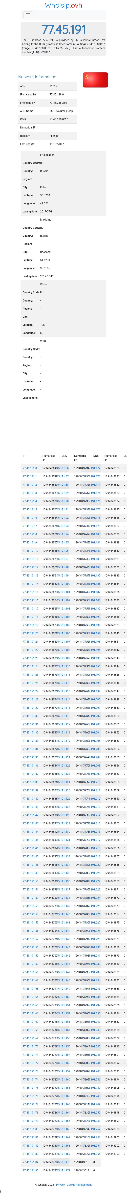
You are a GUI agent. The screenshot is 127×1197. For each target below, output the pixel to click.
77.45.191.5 (30, 509)
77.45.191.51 (30, 889)
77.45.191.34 (30, 749)
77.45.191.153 (61, 1021)
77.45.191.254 (91, 1145)
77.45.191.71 (30, 1054)
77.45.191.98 (61, 567)
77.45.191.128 (61, 815)
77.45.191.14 (30, 583)
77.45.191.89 (61, 493)
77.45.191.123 (61, 773)
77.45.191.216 (91, 831)
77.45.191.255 (91, 1154)
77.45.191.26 (30, 683)
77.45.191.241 (91, 1038)
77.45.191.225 (91, 906)
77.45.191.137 (61, 889)
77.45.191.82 (30, 1145)
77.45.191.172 (91, 468)
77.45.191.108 (61, 650)
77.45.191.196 (91, 666)
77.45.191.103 (61, 608)
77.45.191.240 (91, 1030)
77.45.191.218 (91, 848)
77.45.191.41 (30, 807)
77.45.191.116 (61, 716)
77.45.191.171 (61, 1170)
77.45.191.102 (61, 600)
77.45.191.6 (30, 517)
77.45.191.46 (30, 848)
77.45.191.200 (91, 699)
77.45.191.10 (30, 550)
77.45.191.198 (91, 683)
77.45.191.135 (61, 873)
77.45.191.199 (91, 691)
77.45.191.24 (30, 666)
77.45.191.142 (61, 930)
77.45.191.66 (30, 1013)
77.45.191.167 (61, 1137)
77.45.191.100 (61, 583)
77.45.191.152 (61, 1013)
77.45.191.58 (30, 947)
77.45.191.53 (30, 906)
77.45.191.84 (30, 1162)
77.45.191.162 (61, 1096)
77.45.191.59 (30, 955)
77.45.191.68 (30, 1030)
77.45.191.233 (91, 972)
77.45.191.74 (30, 1079)
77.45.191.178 (91, 517)
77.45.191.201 (91, 707)
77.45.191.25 (30, 674)
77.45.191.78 (30, 1112)
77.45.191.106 (61, 633)
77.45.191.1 (30, 476)
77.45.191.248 (91, 1096)
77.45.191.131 (61, 840)
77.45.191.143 (61, 939)
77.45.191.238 (91, 1013)
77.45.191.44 (30, 831)
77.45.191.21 (30, 641)
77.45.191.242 (91, 1046)
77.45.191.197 (91, 674)
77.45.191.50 (30, 881)
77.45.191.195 (91, 658)
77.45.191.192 (91, 633)
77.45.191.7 (30, 526)
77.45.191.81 (30, 1137)
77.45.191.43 (30, 823)
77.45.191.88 (61, 484)
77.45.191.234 (91, 980)
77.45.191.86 (61, 468)
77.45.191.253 (91, 1137)
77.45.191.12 (30, 567)
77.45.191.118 (61, 732)
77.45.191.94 (61, 534)
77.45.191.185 (91, 575)
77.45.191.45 (30, 840)
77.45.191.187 (91, 592)
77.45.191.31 (30, 724)
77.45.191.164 (61, 1112)
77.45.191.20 (30, 633)
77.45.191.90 (61, 501)
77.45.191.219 (91, 856)
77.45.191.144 (61, 947)
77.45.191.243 (91, 1054)
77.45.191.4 (30, 501)
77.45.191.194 (91, 650)
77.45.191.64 (30, 997)
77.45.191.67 (30, 1021)
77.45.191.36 (30, 765)
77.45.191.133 (61, 856)
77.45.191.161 (61, 1087)
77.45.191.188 (91, 600)
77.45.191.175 (91, 493)
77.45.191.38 (30, 782)
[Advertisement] (63, 66)
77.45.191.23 (30, 658)
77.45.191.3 (30, 493)
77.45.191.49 (30, 873)
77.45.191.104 (61, 616)
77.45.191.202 (91, 716)
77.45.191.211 (91, 790)
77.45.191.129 (61, 823)
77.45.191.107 (61, 641)
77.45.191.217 (91, 840)
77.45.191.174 (91, 484)
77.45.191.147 (61, 972)
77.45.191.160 (61, 1079)
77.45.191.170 (61, 1162)
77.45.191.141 (61, 922)
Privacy (60, 1184)
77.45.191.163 (61, 1104)
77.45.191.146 (61, 963)
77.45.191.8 (30, 534)
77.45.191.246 (91, 1079)
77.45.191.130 (61, 831)
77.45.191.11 (30, 559)
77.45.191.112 (61, 683)
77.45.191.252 (91, 1129)
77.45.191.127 (61, 807)
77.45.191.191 (91, 625)
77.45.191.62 (30, 980)
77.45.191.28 (30, 699)
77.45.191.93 (61, 526)
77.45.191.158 (61, 1063)
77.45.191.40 (30, 798)
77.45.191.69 (30, 1038)
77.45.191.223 (91, 889)
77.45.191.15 (30, 592)
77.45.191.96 (61, 550)
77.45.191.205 (91, 740)
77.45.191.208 (91, 765)
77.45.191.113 (61, 691)
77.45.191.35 (30, 757)
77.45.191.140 (61, 914)
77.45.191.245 (91, 1071)
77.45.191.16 (30, 600)
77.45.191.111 (61, 674)
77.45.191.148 (61, 980)
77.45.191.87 (61, 476)
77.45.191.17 (30, 608)
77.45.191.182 (91, 550)
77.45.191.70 (30, 1046)
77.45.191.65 (30, 1005)
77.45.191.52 (30, 897)
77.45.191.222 (91, 881)
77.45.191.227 (91, 922)
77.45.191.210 (91, 782)
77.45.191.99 (61, 575)
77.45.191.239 (91, 1021)
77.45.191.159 (61, 1071)
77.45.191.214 (91, 815)
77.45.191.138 (61, 897)
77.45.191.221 (91, 873)
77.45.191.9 (30, 542)
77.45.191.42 (30, 815)
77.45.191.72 (30, 1063)
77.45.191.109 (61, 658)
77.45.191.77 (30, 1104)
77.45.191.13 (30, 575)
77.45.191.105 (61, 625)
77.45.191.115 (61, 707)
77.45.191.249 (91, 1104)
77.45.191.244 (91, 1063)
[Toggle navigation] (28, 14)
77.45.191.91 (61, 509)
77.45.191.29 (30, 707)
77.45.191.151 (61, 1005)
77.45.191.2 (30, 484)
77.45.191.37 (30, 773)
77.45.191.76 (30, 1096)
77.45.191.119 (61, 740)
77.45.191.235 (91, 988)
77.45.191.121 (61, 757)
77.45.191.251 (91, 1120)
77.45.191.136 (61, 881)
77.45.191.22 (30, 650)
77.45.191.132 (61, 848)
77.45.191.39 (30, 790)
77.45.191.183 (91, 559)
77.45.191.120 (61, 749)
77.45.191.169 (61, 1154)
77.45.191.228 (91, 930)
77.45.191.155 (61, 1038)
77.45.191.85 (30, 1170)
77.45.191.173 (91, 476)
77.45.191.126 (61, 798)
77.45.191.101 (61, 592)
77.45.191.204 (91, 732)
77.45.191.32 (30, 732)
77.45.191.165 (61, 1120)
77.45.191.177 (91, 509)
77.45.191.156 (61, 1046)
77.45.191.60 (30, 963)
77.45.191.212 (91, 798)
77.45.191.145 (61, 955)
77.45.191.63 (30, 988)
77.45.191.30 (30, 716)
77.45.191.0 (30, 468)
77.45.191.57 (30, 939)
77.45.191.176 (91, 501)
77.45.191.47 (30, 856)
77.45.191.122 (61, 765)
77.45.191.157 (61, 1054)
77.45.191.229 (91, 939)
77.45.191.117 (61, 724)
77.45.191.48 (30, 864)
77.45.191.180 (91, 534)
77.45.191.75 (30, 1087)
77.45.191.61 (30, 972)
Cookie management (79, 1184)
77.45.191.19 (30, 625)
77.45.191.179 (91, 526)
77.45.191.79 (30, 1120)
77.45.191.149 (61, 988)
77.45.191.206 (91, 749)
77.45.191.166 (61, 1129)
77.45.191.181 (91, 542)
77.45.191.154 (61, 1030)
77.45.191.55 (30, 922)
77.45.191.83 (30, 1154)
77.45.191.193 (91, 641)
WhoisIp (57, 5)
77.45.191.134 (61, 864)
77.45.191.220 (91, 864)
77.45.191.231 (91, 955)
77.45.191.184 (91, 567)
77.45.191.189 (91, 608)
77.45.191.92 (61, 517)
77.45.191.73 (30, 1071)
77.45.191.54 (30, 914)
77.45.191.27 (30, 691)
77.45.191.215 (91, 823)
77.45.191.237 (91, 1005)
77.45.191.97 (61, 559)
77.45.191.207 (91, 757)
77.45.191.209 (91, 773)
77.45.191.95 (61, 542)
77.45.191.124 (61, 782)
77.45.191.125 (61, 790)
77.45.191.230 (91, 947)
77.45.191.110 (61, 666)
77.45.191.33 (30, 740)
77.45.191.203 (91, 724)
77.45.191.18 (30, 616)
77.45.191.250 (91, 1112)
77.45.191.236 (91, 997)
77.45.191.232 (91, 963)
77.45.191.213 (91, 807)
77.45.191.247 (91, 1087)
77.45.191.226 (91, 914)
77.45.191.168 (61, 1145)
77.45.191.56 (30, 930)
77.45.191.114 (61, 699)
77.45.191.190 (91, 616)
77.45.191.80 (30, 1129)
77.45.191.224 (91, 897)
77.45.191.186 (91, 583)
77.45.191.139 (61, 906)
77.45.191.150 (61, 997)
